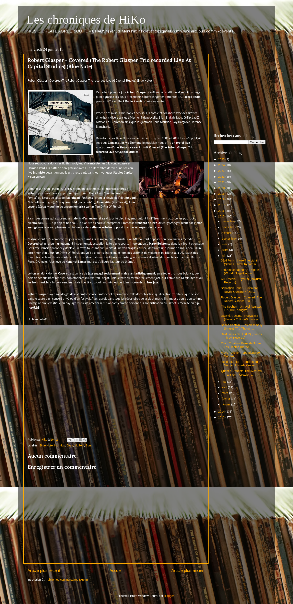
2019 (221, 193)
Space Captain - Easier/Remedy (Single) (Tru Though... (241, 326)
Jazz (70, 445)
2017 (221, 205)
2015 (221, 216)
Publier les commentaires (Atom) (67, 579)
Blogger (169, 596)
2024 (221, 165)
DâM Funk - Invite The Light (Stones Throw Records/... (239, 262)
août (225, 244)
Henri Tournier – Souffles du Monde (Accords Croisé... (239, 363)
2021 (221, 182)
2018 (221, 199)
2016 (221, 210)
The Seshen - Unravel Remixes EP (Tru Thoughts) (241, 308)
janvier (226, 404)
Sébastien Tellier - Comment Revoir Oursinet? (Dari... (239, 289)
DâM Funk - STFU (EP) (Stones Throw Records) (241, 336)
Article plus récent (43, 570)
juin (224, 255)
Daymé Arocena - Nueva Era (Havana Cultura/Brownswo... (241, 317)
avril (225, 387)
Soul (88, 445)
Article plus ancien (187, 570)
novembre (228, 227)
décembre (228, 221)
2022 (221, 176)
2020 (221, 188)
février (226, 398)
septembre (229, 238)
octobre (227, 232)
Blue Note (46, 445)
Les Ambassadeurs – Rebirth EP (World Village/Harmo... (242, 271)
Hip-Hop (59, 445)
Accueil (115, 570)
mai (224, 381)
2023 (221, 170)
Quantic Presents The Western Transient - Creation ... (241, 372)
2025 (221, 159)
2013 (221, 417)
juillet (225, 250)
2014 (221, 411)
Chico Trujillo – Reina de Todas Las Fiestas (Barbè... (241, 345)
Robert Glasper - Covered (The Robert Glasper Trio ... (241, 299)
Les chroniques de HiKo (85, 19)
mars (225, 393)
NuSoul (79, 445)
